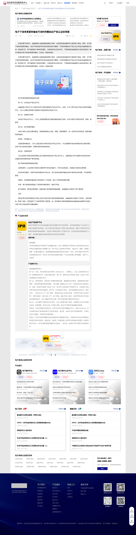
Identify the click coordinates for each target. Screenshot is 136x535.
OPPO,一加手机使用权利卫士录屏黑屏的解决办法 (57, 25)
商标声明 (40, 500)
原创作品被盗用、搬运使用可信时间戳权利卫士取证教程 (80, 20)
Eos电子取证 (19, 462)
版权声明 (40, 503)
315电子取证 (19, 459)
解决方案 (46, 3)
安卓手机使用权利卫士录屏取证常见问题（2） (32, 438)
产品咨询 (102, 25)
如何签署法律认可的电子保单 (25, 382)
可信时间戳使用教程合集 (80, 430)
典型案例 (74, 3)
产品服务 (37, 3)
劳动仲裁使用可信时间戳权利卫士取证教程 (80, 18)
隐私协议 (115, 523)
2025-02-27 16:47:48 (22, 433)
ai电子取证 (50, 462)
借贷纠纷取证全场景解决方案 (105, 55)
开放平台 (53, 3)
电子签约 (55, 497)
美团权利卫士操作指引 (76, 23)
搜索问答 (113, 25)
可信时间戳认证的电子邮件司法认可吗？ (64, 392)
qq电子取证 (70, 462)
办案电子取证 (54, 466)
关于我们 (81, 3)
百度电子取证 (31, 466)
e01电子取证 (84, 459)
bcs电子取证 (52, 459)
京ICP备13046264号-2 (50, 523)
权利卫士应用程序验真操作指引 (98, 387)
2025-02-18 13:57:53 (77, 448)
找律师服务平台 (57, 512)
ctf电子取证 (73, 459)
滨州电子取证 (65, 466)
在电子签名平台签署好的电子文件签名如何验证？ (31, 398)
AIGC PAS (55, 503)
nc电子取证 (60, 462)
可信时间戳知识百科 (28, 8)
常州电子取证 (77, 466)
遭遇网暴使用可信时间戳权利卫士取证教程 (57, 20)
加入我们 (40, 506)
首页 (32, 3)
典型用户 (40, 497)
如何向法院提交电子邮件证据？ (62, 387)
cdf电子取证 (62, 459)
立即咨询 (100, 121)
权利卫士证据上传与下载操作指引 (98, 382)
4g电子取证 (40, 462)
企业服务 (119, 3)
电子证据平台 (56, 491)
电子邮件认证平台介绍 (59, 398)
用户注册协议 (107, 523)
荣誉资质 (40, 491)
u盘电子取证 (81, 462)
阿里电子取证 (19, 466)
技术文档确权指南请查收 (104, 66)
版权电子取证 (42, 466)
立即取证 (70, 497)
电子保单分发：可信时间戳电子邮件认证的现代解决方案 (68, 382)
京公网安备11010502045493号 (67, 523)
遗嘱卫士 (55, 509)
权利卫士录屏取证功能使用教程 (98, 392)
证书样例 (87, 488)
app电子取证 (41, 459)
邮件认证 (55, 500)
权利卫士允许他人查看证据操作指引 (99, 398)
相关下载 (83, 491)
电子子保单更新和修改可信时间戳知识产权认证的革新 (57, 8)
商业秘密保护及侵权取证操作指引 (107, 59)
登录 (128, 3)
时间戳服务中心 (42, 488)
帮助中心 (83, 494)
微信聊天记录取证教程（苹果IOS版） (80, 25)
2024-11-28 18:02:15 (22, 441)
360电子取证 (30, 459)
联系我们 (40, 494)
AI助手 (111, 3)
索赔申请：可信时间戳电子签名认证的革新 (29, 387)
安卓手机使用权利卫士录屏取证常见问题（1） (32, 446)
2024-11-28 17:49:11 (22, 448)
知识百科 (67, 3)
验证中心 (60, 3)
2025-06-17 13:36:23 (22, 425)
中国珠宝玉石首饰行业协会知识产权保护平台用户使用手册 (57, 23)
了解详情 (49, 345)
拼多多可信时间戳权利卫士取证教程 (57, 18)
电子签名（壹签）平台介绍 (25, 392)
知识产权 (55, 494)
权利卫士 (55, 488)
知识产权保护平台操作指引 (105, 63)
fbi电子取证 (29, 462)
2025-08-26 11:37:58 (22, 418)
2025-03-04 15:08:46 (77, 433)
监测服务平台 (56, 506)
